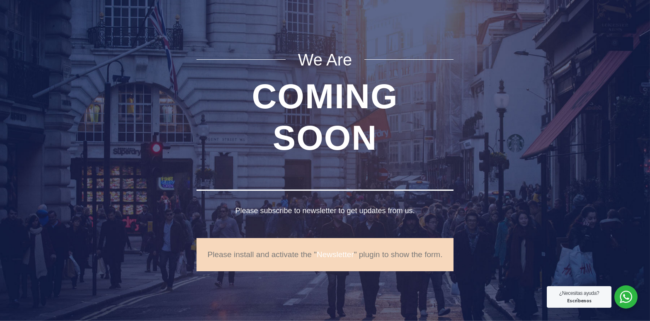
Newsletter (335, 254)
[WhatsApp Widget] (626, 297)
